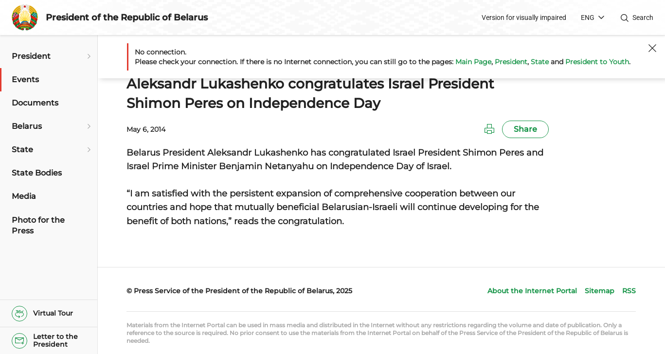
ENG (587, 17)
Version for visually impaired (524, 17)
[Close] (652, 48)
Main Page (473, 61)
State (540, 61)
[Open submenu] (87, 56)
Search (642, 17)
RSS (629, 290)
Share (525, 129)
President (511, 61)
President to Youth (597, 61)
